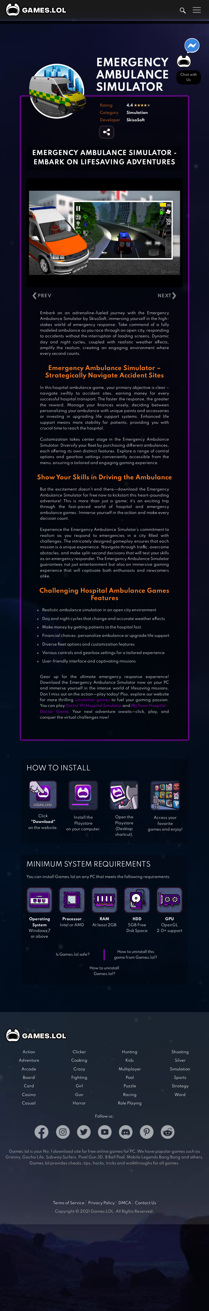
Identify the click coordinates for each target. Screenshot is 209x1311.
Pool (130, 1078)
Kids (129, 1060)
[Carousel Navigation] (104, 295)
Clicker (79, 1052)
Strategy (180, 1086)
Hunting (129, 1052)
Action (29, 1052)
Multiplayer (130, 1069)
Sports (180, 1078)
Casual (29, 1103)
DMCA (124, 1203)
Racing (130, 1095)
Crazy (79, 1069)
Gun (79, 1095)
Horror (79, 1103)
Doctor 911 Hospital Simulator (94, 706)
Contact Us (145, 1203)
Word (180, 1095)
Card (29, 1086)
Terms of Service (68, 1203)
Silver (180, 1060)
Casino (29, 1095)
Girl (79, 1086)
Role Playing (130, 1103)
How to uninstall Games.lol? (104, 971)
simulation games (92, 700)
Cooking (79, 1060)
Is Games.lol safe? (73, 954)
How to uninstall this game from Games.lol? (135, 954)
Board (29, 1078)
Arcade (28, 1069)
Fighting (79, 1078)
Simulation (137, 113)
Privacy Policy (101, 1203)
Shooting (180, 1052)
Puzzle (130, 1086)
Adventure (29, 1060)
